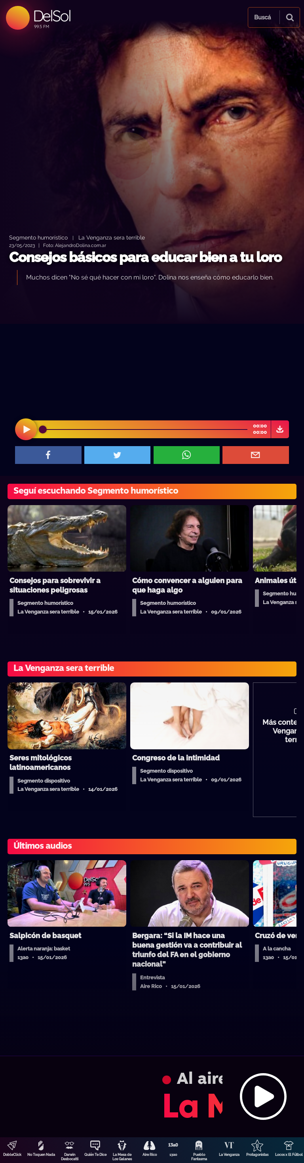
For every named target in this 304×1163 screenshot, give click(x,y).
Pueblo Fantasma (199, 1157)
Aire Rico (149, 1155)
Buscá (262, 17)
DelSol (51, 15)
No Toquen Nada (41, 1155)
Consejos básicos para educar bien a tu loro (145, 257)
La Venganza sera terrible (111, 237)
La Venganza (229, 1155)
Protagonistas (257, 1155)
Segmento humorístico (38, 237)
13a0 (173, 1155)
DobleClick (12, 1155)
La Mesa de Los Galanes (122, 1157)
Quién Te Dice (95, 1155)
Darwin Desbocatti (69, 1157)
